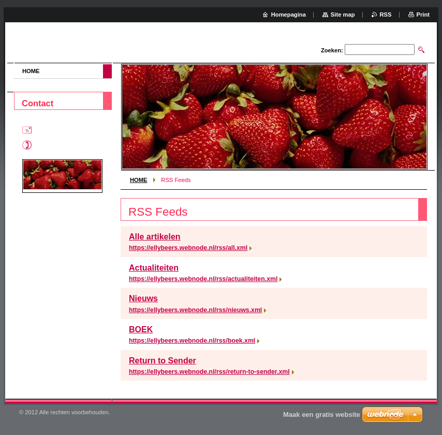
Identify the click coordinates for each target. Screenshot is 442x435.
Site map (343, 14)
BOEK (141, 329)
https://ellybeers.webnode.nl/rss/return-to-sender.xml (209, 371)
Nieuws (143, 298)
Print (423, 14)
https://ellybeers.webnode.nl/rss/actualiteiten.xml (203, 279)
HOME (139, 180)
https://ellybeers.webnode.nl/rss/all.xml (188, 247)
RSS (386, 14)
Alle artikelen (155, 236)
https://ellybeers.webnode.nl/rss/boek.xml (192, 340)
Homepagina (288, 14)
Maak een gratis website (321, 414)
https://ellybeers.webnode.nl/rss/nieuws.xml (195, 310)
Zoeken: (332, 50)
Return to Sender (162, 360)
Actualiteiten (154, 267)
